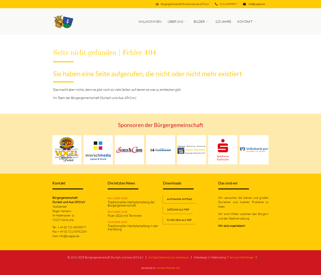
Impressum (182, 257)
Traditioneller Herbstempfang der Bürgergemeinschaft (131, 203)
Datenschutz (167, 257)
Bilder (199, 21)
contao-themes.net (168, 267)
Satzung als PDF (178, 209)
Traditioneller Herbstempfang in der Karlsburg (133, 227)
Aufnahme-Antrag (179, 199)
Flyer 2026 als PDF (179, 220)
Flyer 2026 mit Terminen (125, 215)
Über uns (175, 21)
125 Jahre (223, 21)
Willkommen (150, 21)
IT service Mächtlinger (240, 257)
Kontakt (244, 21)
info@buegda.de (256, 4)
